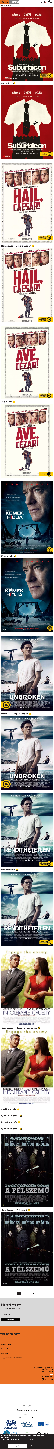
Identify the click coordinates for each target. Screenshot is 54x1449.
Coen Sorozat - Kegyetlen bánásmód (19, 1028)
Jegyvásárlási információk (11, 1358)
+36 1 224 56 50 (47, 1369)
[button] (45, 2)
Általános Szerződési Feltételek (27, 1410)
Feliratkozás (10, 1319)
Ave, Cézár (6, 402)
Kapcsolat (5, 1349)
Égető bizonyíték (9, 1122)
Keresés (41, 2)
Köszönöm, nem (36, 1446)
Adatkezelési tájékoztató (27, 1418)
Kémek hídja (7, 556)
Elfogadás (17, 1446)
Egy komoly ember (10, 1116)
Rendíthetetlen (8, 869)
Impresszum (6, 1344)
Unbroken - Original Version (14, 714)
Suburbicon (7, 83)
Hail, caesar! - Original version (16, 246)
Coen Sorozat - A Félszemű (14, 1210)
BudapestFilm (27, 1414)
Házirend (5, 1353)
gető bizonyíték (8, 1109)
